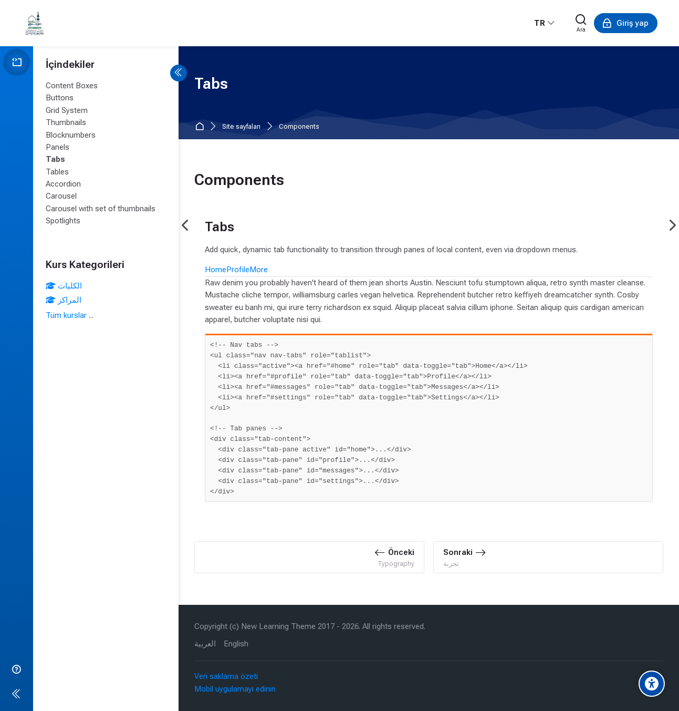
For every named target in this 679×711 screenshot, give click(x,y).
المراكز (63, 300)
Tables (57, 172)
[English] (236, 644)
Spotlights (63, 220)
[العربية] (205, 644)
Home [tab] (215, 269)
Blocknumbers (71, 135)
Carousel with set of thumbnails (100, 208)
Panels (57, 147)
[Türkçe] (544, 23)
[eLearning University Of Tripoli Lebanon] (34, 23)
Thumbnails (66, 122)
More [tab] (258, 269)
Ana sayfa (201, 127)
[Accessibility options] (652, 684)
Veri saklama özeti (226, 676)
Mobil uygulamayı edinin (235, 689)
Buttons (60, 97)
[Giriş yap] (625, 23)
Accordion (63, 184)
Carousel (61, 196)
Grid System (67, 110)
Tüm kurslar (66, 315)
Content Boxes (72, 85)
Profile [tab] (237, 269)
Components (299, 126)
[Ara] (581, 23)
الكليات (64, 286)
